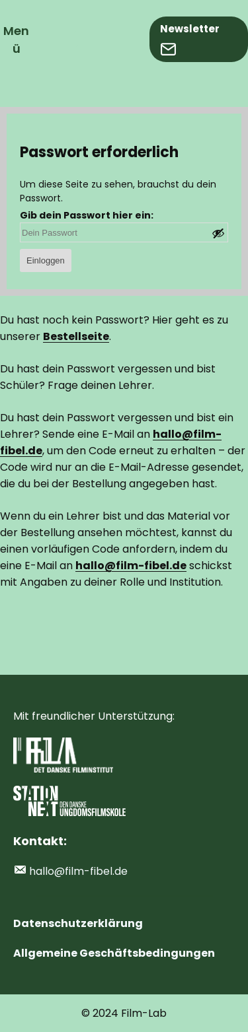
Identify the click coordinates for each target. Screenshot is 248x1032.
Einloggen (45, 260)
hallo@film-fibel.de (78, 871)
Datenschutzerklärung (78, 923)
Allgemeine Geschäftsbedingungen (114, 953)
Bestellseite (76, 336)
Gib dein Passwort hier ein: (86, 215)
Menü (16, 39)
